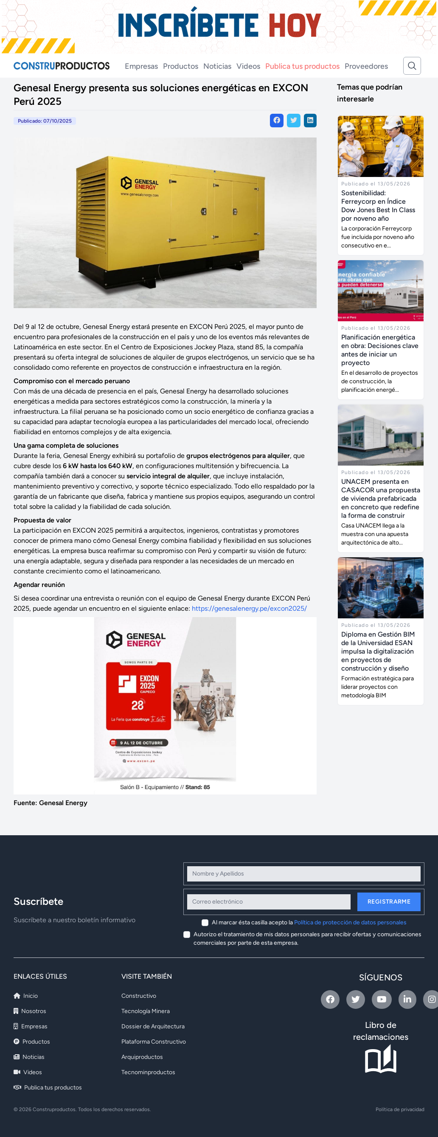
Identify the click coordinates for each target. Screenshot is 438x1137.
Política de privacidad (400, 1109)
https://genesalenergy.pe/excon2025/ (249, 608)
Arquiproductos (142, 1057)
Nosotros (30, 1011)
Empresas (141, 66)
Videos (248, 66)
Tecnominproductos (148, 1072)
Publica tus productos (302, 66)
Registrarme (389, 901)
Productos (180, 66)
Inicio (26, 995)
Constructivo (138, 995)
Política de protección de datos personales (350, 922)
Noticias (217, 66)
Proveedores (366, 66)
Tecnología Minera (145, 1011)
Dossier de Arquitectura (153, 1026)
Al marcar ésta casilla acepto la (309, 922)
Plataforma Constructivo (153, 1041)
